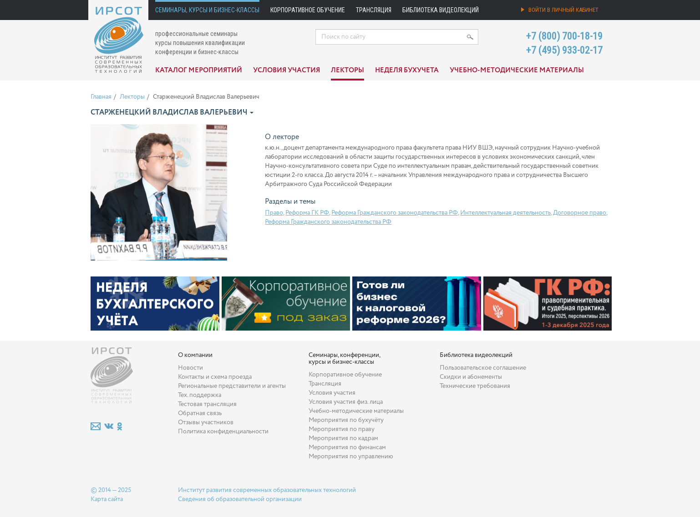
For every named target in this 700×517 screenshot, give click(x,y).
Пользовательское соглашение (483, 367)
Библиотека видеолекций (440, 10)
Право (274, 212)
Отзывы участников (205, 422)
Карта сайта (107, 499)
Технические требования (475, 386)
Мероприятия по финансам (347, 447)
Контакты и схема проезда (215, 376)
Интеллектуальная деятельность (505, 212)
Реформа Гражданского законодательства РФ (394, 212)
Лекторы (347, 70)
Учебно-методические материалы (517, 70)
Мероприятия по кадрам (343, 438)
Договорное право (579, 212)
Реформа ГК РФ (307, 212)
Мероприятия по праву (342, 429)
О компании (195, 355)
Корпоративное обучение (307, 10)
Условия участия (286, 70)
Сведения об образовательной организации (240, 499)
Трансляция (373, 10)
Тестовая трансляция (207, 404)
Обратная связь (200, 413)
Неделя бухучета (407, 70)
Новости (190, 367)
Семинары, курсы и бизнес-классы (207, 10)
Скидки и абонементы (471, 376)
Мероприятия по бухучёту (346, 420)
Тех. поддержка (199, 395)
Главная (101, 96)
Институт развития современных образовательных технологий (267, 490)
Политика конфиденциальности (223, 431)
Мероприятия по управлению (351, 456)
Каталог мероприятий (198, 70)
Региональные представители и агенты (232, 386)
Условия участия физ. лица (346, 402)
